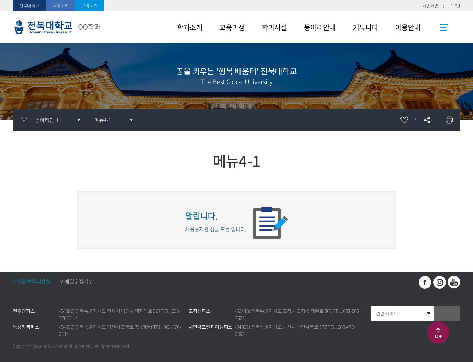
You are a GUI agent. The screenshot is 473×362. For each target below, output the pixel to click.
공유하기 (426, 120)
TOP (438, 336)
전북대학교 (29, 5)
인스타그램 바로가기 (439, 282)
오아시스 (89, 5)
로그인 (454, 5)
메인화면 (430, 5)
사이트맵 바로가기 (444, 27)
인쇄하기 (449, 120)
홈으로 (24, 120)
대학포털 (60, 5)
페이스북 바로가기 (425, 282)
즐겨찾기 (404, 120)
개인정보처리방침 (31, 281)
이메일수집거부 (76, 281)
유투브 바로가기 (453, 282)
